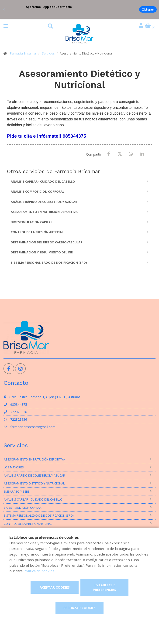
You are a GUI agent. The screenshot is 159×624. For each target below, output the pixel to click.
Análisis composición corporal (37, 191)
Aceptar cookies (55, 587)
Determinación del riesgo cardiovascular (46, 242)
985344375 (15, 404)
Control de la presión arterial (37, 232)
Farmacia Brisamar (23, 53)
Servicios (48, 53)
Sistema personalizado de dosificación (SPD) (49, 262)
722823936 (15, 412)
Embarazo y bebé (17, 491)
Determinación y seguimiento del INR (42, 252)
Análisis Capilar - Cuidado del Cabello (43, 181)
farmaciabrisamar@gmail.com (29, 427)
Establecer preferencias (104, 587)
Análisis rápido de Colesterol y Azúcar (44, 202)
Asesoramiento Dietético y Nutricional (34, 483)
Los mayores (14, 467)
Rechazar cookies (79, 608)
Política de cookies (39, 571)
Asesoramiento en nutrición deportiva (44, 212)
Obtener (148, 9)
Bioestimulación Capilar (31, 222)
